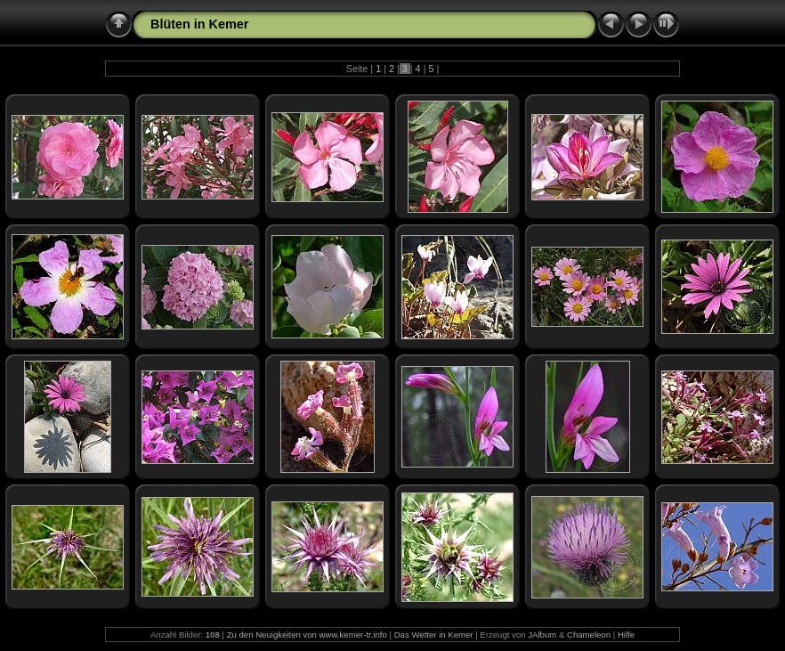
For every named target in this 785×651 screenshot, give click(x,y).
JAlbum (542, 634)
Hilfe (626, 634)
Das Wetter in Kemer (433, 634)
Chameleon (589, 634)
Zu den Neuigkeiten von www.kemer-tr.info (307, 634)
